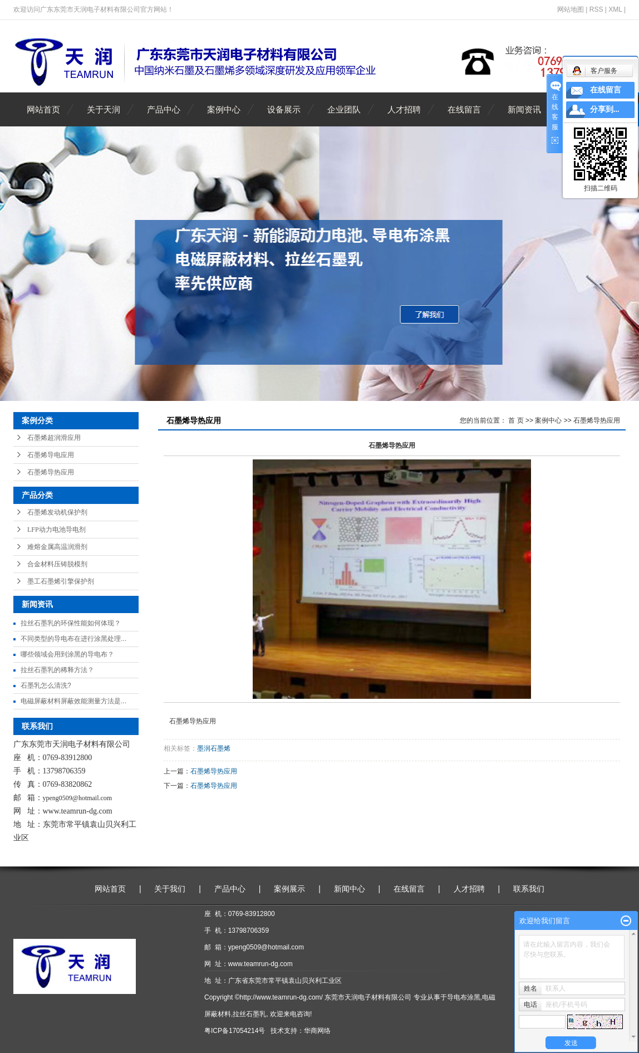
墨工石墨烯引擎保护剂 (60, 581)
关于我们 (169, 888)
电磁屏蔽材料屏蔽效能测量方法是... (73, 701)
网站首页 (43, 109)
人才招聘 (404, 109)
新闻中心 (349, 888)
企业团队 (344, 109)
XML (615, 9)
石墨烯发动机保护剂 (57, 512)
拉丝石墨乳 (249, 1014)
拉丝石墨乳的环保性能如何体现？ (71, 623)
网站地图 (570, 9)
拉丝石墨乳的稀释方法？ (57, 670)
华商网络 (317, 1031)
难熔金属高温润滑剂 (57, 547)
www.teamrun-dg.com (77, 811)
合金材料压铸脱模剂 (57, 564)
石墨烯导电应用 (50, 455)
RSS (596, 9)
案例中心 (223, 109)
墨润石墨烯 (213, 748)
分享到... (605, 109)
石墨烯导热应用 (50, 472)
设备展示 (284, 109)
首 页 (515, 420)
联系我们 (528, 888)
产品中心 (163, 109)
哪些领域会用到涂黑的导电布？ (67, 654)
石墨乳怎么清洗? (46, 685)
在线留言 (464, 109)
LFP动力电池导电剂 (56, 529)
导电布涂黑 (463, 997)
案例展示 (289, 888)
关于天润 (103, 109)
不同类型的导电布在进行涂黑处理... (73, 639)
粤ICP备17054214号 (234, 1031)
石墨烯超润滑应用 (54, 438)
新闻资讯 (524, 109)
